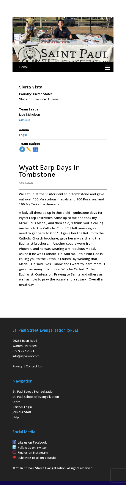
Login (23, 135)
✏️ (29, 149)
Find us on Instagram (33, 452)
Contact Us (34, 366)
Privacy (17, 366)
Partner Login (22, 407)
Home (23, 67)
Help (16, 417)
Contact (24, 120)
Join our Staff (22, 412)
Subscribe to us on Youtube (37, 458)
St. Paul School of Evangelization (36, 397)
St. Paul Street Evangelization (33, 391)
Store (16, 402)
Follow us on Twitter (32, 448)
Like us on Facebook (32, 442)
